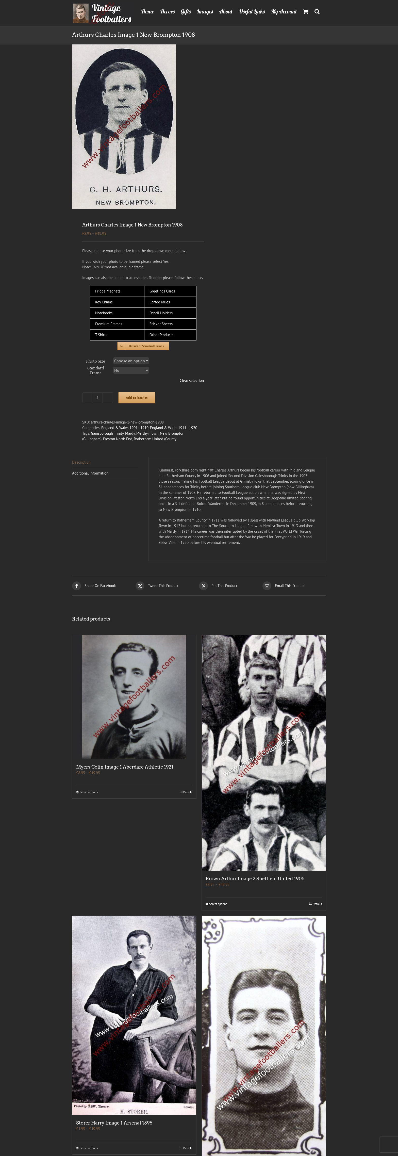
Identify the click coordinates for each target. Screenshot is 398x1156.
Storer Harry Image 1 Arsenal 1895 (114, 1123)
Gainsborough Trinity (107, 433)
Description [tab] (81, 462)
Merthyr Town (147, 433)
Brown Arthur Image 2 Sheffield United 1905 (255, 878)
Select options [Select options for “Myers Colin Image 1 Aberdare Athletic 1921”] (89, 792)
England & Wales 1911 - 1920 (173, 427)
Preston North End (117, 438)
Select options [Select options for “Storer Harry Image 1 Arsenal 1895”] (89, 1148)
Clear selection (192, 380)
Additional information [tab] (90, 473)
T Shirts (101, 334)
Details (187, 792)
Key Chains (103, 302)
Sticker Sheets (161, 323)
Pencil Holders (161, 313)
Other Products (161, 334)
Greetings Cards (162, 291)
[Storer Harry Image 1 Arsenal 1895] (134, 1015)
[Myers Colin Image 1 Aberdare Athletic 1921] (134, 697)
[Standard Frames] (143, 346)
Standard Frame (95, 370)
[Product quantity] (98, 398)
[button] (317, 11)
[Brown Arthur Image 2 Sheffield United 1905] (264, 753)
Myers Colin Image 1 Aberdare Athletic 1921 (124, 767)
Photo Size (95, 361)
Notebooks (103, 313)
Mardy (130, 433)
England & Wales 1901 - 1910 (124, 427)
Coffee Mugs (160, 302)
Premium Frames (108, 323)
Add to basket (136, 397)
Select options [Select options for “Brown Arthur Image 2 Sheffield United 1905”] (218, 904)
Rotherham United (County (155, 438)
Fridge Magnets (107, 291)
